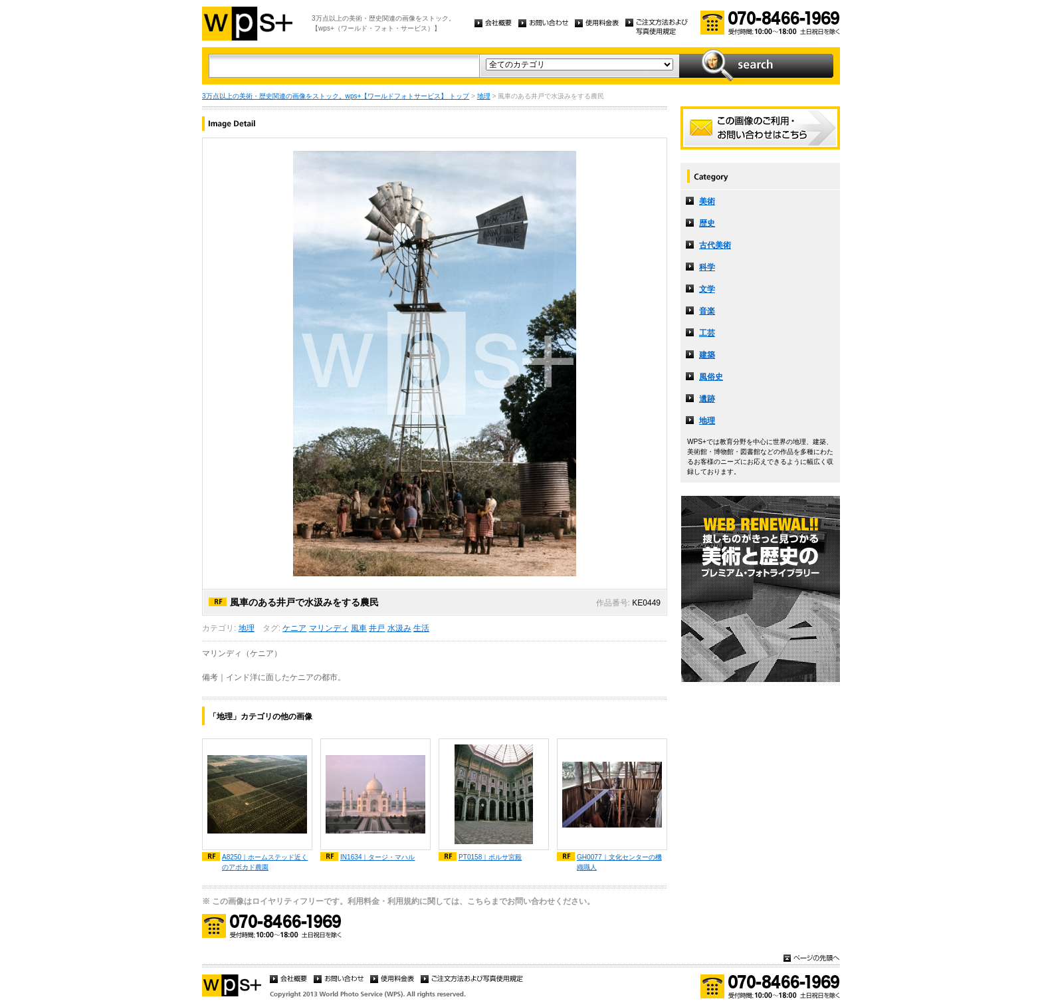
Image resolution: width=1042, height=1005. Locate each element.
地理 (483, 96)
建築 (707, 355)
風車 (359, 628)
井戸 (377, 628)
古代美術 (715, 245)
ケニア (294, 628)
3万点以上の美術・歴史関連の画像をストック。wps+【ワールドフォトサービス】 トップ (335, 96)
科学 (707, 267)
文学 (707, 289)
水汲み (399, 628)
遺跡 (707, 398)
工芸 (707, 333)
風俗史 (711, 377)
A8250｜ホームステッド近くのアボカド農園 (265, 862)
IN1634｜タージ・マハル (377, 857)
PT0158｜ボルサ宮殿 (490, 857)
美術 (707, 201)
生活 (421, 628)
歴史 (707, 223)
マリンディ (329, 628)
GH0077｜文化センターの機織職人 (619, 862)
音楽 (707, 311)
